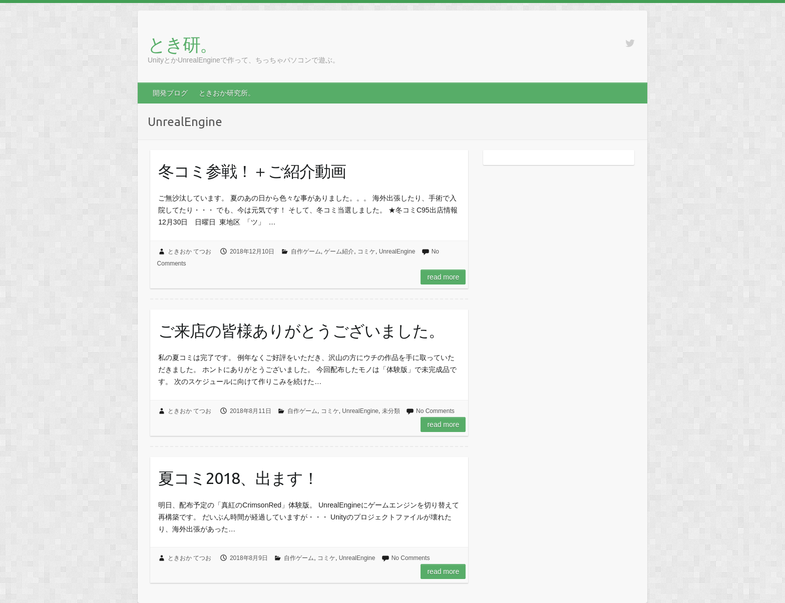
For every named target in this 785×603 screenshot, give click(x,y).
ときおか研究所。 (227, 93)
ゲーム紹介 (339, 251)
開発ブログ (170, 93)
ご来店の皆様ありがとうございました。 (301, 331)
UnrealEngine (397, 251)
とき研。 (182, 44)
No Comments (435, 411)
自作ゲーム (306, 251)
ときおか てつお (189, 251)
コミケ (366, 251)
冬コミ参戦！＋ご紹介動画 (252, 171)
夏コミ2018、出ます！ (238, 478)
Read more (443, 277)
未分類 (391, 411)
